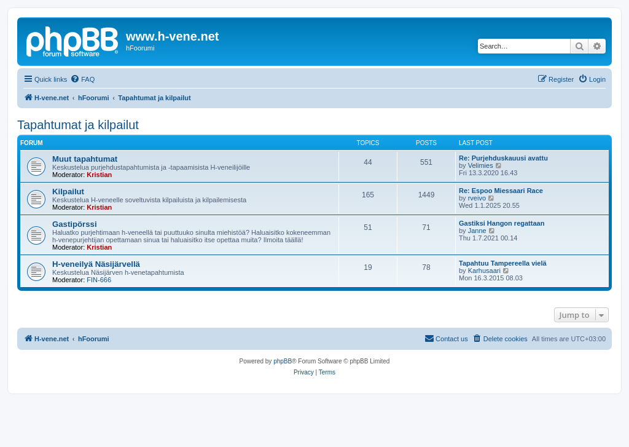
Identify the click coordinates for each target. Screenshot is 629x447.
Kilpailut (68, 191)
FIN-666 (99, 279)
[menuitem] (82, 79)
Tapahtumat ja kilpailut (78, 125)
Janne (477, 230)
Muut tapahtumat (84, 159)
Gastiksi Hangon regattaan (501, 223)
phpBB (282, 361)
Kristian (99, 174)
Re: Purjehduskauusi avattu (503, 158)
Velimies (480, 165)
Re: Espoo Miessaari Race (501, 190)
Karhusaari (484, 270)
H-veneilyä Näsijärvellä (96, 264)
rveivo (477, 198)
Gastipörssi (74, 224)
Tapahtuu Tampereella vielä (503, 263)
